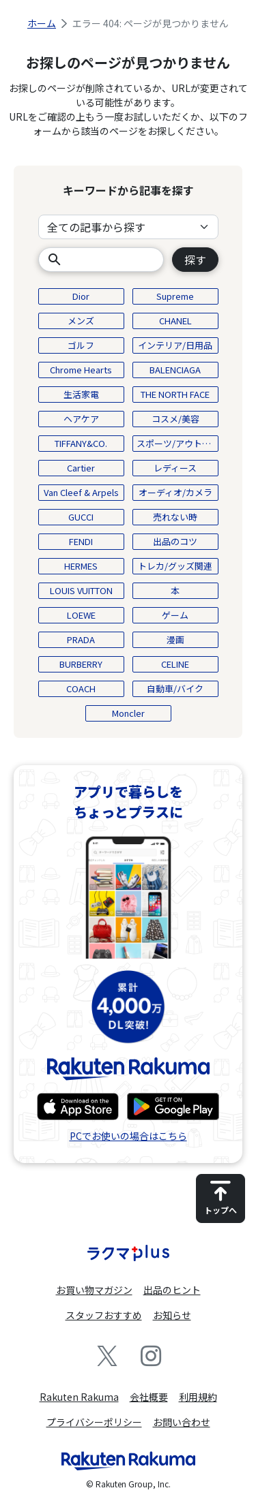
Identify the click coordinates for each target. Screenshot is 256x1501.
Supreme (175, 296)
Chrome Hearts (81, 369)
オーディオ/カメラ (175, 492)
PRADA (81, 639)
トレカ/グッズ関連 (175, 565)
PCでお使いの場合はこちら (128, 1136)
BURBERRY (80, 663)
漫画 (175, 639)
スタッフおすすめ (104, 1315)
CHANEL (175, 320)
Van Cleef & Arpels (81, 492)
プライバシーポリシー (94, 1422)
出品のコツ (175, 541)
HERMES (81, 565)
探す (195, 259)
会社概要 (149, 1397)
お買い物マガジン (94, 1290)
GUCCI (81, 516)
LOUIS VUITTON (81, 590)
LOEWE (81, 614)
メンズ (81, 320)
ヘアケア (81, 418)
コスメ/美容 (175, 418)
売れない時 (175, 516)
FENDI (81, 541)
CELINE (175, 663)
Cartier (81, 467)
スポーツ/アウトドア (177, 443)
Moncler (128, 713)
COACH (81, 688)
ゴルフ (81, 345)
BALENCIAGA (175, 369)
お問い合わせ (181, 1422)
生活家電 (81, 394)
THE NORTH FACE (175, 394)
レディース (175, 467)
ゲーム (175, 614)
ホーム (41, 23)
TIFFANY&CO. (81, 443)
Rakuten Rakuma (79, 1397)
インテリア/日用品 (175, 345)
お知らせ (172, 1315)
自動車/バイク (175, 688)
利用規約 (198, 1397)
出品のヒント (172, 1290)
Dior (80, 296)
